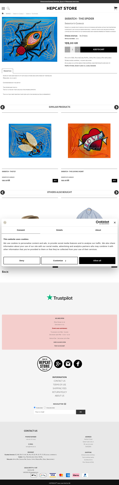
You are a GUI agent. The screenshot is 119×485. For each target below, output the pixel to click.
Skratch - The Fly (9, 171)
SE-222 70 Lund (88, 444)
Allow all (97, 260)
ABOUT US (59, 395)
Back (5, 272)
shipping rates (89, 457)
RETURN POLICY (59, 392)
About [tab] (98, 230)
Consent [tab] (21, 230)
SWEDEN (88, 447)
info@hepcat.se (31, 447)
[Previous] (2, 107)
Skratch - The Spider (32, 14)
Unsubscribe (50, 408)
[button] (3, 8)
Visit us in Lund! (59, 346)
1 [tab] (27, 60)
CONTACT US (59, 381)
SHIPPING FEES (59, 388)
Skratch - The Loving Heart (72, 171)
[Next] (116, 107)
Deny (21, 260)
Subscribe (39, 408)
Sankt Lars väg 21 (88, 442)
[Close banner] (115, 222)
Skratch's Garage (18, 14)
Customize (59, 260)
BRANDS (8, 14)
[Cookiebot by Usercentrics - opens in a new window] (98, 222)
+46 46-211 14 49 (31, 439)
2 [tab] (31, 60)
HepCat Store (88, 439)
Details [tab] (59, 230)
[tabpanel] (29, 39)
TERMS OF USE (59, 384)
